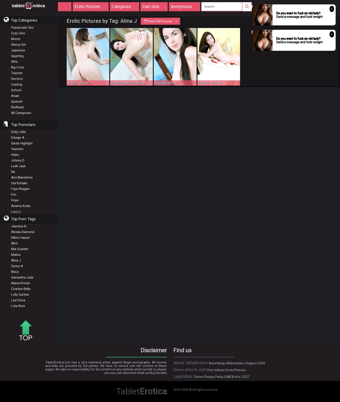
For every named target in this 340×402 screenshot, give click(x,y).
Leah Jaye (18, 166)
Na (13, 172)
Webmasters (235, 363)
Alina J (16, 260)
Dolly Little (18, 132)
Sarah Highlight (22, 143)
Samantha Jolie (22, 277)
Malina (15, 255)
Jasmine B (18, 226)
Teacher (17, 73)
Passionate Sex (22, 28)
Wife (14, 62)
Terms (198, 377)
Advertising (217, 363)
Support (251, 363)
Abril (14, 243)
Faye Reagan (20, 189)
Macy (15, 272)
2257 (245, 377)
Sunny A (17, 266)
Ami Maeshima (22, 177)
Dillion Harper (20, 238)
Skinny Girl (18, 45)
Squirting (17, 56)
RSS (262, 363)
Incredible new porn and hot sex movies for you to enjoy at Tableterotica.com (28, 5)
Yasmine (17, 149)
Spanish (17, 102)
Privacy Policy (214, 377)
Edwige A (17, 138)
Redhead (17, 107)
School (16, 90)
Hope (15, 200)
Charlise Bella (20, 289)
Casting (16, 84)
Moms (15, 39)
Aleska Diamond (22, 232)
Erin (13, 195)
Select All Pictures (160, 21)
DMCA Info (232, 377)
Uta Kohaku (19, 183)
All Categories (21, 113)
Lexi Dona (18, 300)
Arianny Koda (20, 206)
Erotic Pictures (236, 370)
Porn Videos (215, 370)
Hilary (15, 155)
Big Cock (17, 67)
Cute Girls (18, 33)
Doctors (17, 79)
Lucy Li (16, 212)
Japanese (18, 50)
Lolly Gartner (20, 295)
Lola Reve (18, 306)
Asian (15, 96)
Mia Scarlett (19, 249)
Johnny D (17, 160)
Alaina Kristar (20, 283)
